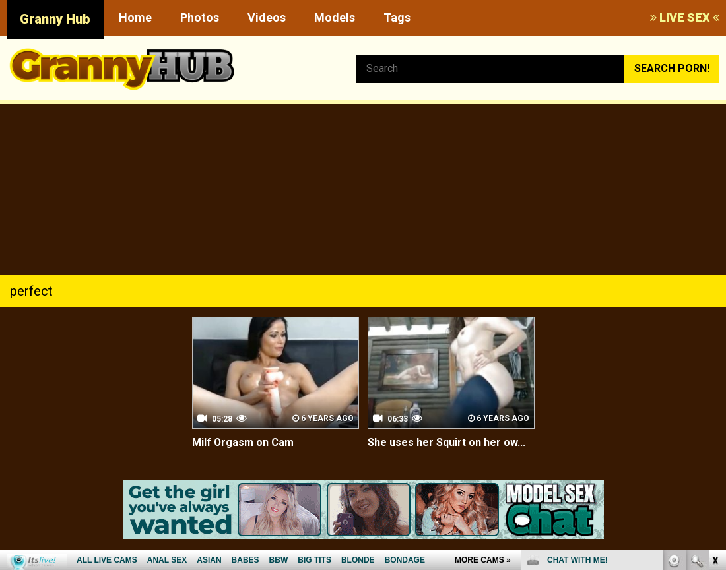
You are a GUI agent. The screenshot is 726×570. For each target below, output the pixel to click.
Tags (397, 17)
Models (334, 17)
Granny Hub (55, 19)
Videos (267, 17)
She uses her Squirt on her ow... (446, 442)
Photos (199, 17)
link (714, 364)
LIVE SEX (684, 17)
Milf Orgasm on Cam (242, 442)
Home (135, 17)
